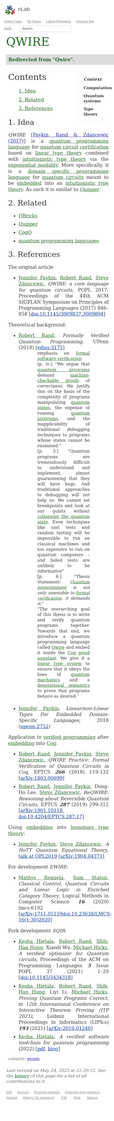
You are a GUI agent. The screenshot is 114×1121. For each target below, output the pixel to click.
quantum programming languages (58, 240)
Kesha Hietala (36, 941)
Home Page (13, 21)
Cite (64, 1098)
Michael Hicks (90, 947)
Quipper (89, 189)
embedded (29, 183)
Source (92, 1098)
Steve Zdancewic (59, 792)
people (33, 1059)
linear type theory (58, 153)
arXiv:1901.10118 (41, 810)
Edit (9, 1092)
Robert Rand (75, 277)
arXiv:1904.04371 (81, 856)
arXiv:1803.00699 (41, 778)
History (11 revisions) (38, 1098)
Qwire (58, 647)
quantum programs (63, 369)
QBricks (27, 215)
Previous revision (47, 1092)
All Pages (34, 21)
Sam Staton (90, 877)
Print (77, 1098)
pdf (41, 1048)
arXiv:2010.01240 (69, 1028)
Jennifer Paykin (37, 277)
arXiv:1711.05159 (41, 914)
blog (53, 1048)
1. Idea (26, 91)
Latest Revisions (58, 21)
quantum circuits (63, 177)
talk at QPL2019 (37, 856)
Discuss (23, 1092)
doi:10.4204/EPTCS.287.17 (50, 816)
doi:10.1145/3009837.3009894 (67, 314)
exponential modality (33, 165)
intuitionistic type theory (54, 159)
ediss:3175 (50, 347)
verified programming (69, 737)
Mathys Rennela (40, 877)
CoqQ (25, 232)
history (21, 1075)
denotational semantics (63, 685)
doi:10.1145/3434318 (45, 977)
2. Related (31, 99)
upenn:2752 (34, 726)
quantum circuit (59, 147)
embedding (21, 743)
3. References (35, 108)
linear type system (59, 663)
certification (94, 147)
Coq (72, 652)
